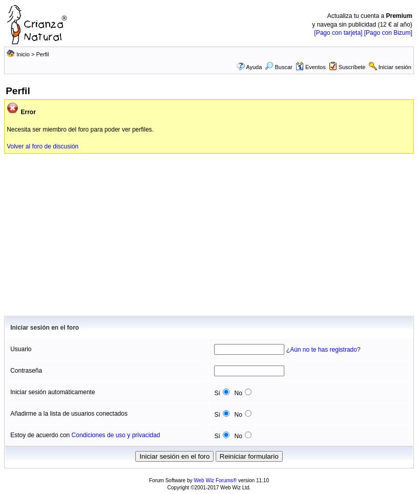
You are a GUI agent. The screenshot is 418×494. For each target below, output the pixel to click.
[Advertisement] (209, 230)
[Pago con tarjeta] (338, 32)
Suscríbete (352, 67)
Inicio (23, 54)
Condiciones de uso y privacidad (116, 435)
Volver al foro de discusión (42, 146)
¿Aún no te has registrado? (323, 349)
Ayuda (254, 67)
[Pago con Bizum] (388, 32)
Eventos (311, 67)
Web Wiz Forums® (215, 480)
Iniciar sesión (395, 67)
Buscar (278, 67)
